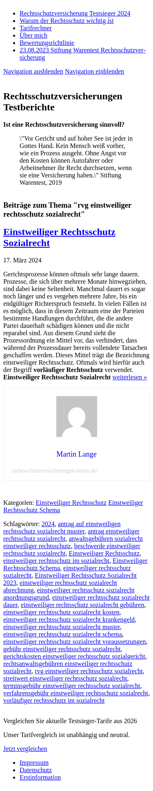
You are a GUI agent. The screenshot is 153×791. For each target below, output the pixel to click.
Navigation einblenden (94, 71)
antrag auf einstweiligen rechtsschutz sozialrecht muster (61, 527)
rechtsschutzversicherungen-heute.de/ (55, 471)
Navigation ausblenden (33, 71)
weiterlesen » (129, 377)
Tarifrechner (36, 28)
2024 (48, 523)
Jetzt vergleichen (25, 748)
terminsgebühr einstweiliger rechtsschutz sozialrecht (71, 685)
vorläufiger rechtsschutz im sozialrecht (53, 700)
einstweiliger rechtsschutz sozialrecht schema (62, 634)
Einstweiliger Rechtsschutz (71, 502)
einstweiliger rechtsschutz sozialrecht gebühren (82, 604)
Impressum (34, 762)
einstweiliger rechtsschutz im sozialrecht (56, 560)
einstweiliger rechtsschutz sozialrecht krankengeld (69, 619)
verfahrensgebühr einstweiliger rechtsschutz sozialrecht (75, 693)
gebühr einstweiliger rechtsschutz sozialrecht (61, 648)
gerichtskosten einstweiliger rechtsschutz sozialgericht (74, 656)
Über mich (33, 35)
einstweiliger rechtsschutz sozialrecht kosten (61, 612)
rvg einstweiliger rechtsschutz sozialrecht (88, 671)
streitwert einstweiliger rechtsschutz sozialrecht (65, 678)
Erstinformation (40, 777)
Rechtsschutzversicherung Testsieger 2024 (75, 13)
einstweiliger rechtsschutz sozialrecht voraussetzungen (74, 641)
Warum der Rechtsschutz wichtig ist (67, 20)
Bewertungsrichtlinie (47, 42)
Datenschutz (36, 769)
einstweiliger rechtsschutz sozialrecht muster (61, 626)
